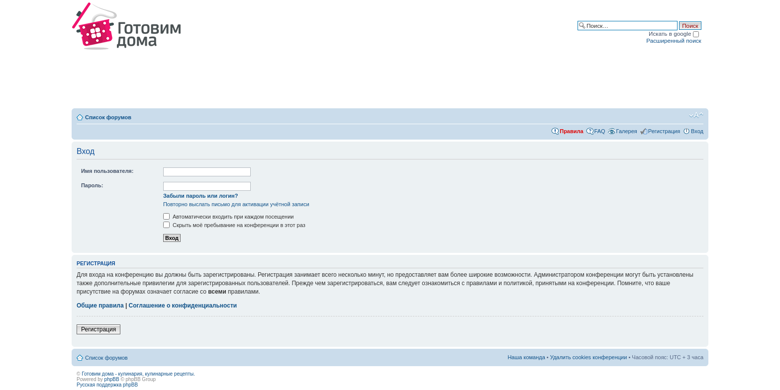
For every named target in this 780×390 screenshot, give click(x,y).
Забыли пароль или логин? (200, 196)
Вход (697, 131)
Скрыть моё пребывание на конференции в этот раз (234, 225)
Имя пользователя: (107, 171)
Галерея (626, 131)
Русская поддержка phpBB (107, 385)
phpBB (111, 379)
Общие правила (100, 305)
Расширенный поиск (673, 40)
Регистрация (664, 131)
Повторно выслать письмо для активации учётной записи (236, 204)
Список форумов (108, 117)
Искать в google (674, 33)
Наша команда (526, 357)
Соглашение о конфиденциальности (183, 305)
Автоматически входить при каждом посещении (228, 217)
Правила (571, 131)
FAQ (599, 131)
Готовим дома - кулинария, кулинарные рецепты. (138, 374)
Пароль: (92, 185)
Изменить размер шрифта (696, 115)
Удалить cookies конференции (588, 357)
